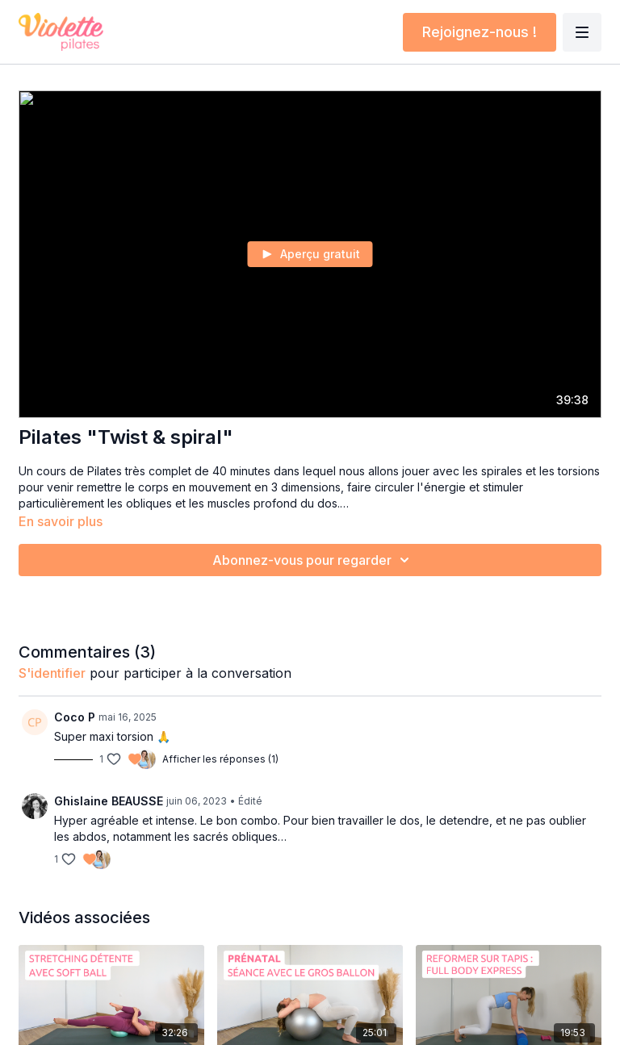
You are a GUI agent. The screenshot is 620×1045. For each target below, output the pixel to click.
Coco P (74, 717)
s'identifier (52, 673)
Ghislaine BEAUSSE (108, 801)
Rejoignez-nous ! (479, 31)
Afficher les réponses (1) (220, 759)
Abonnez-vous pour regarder (313, 560)
